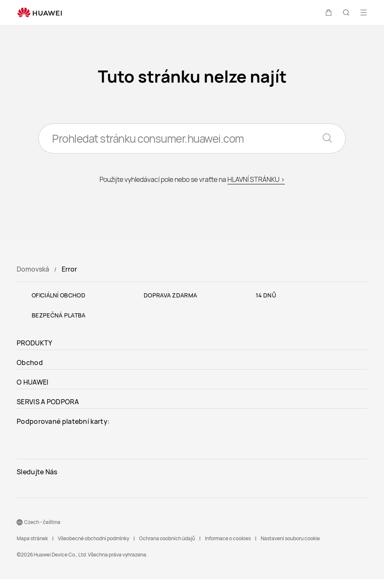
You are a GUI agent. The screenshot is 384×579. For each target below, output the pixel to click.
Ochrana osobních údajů (167, 538)
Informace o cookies (228, 538)
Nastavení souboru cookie (290, 538)
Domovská (33, 269)
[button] (328, 12)
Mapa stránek (32, 538)
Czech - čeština (42, 522)
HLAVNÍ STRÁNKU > (256, 179)
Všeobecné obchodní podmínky (93, 538)
